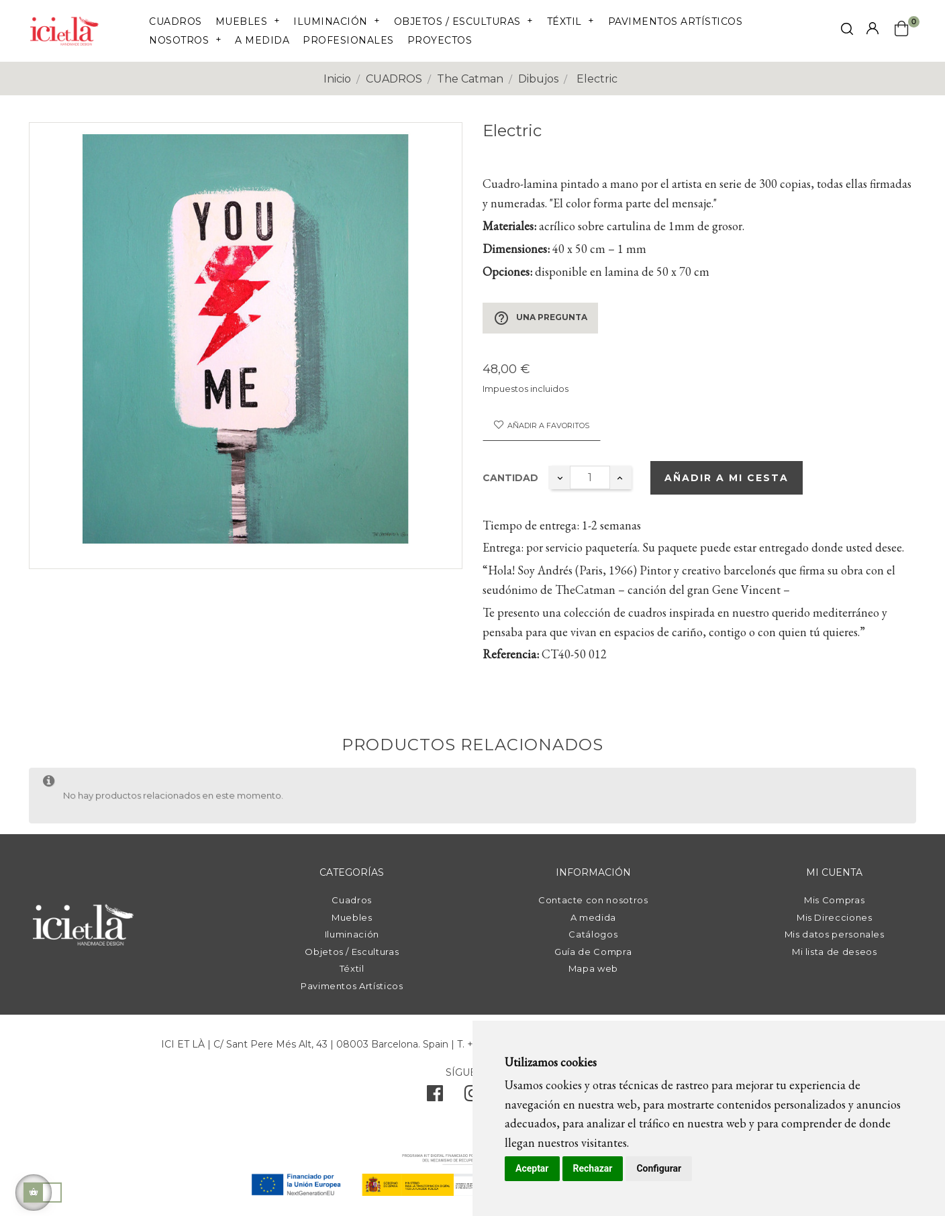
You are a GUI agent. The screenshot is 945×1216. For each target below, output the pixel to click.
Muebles (352, 917)
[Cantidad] (590, 477)
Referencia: (511, 654)
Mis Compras (834, 900)
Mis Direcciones (835, 917)
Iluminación (352, 934)
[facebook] (435, 1096)
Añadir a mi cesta (726, 478)
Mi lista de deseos (834, 951)
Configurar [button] (658, 1168)
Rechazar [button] (593, 1168)
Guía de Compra (593, 951)
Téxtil (352, 968)
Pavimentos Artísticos (352, 985)
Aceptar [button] (532, 1168)
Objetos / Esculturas (352, 951)
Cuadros (352, 900)
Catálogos (592, 934)
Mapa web (593, 968)
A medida (593, 917)
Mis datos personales (835, 934)
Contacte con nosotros (593, 900)
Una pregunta (540, 318)
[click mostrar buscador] (847, 31)
